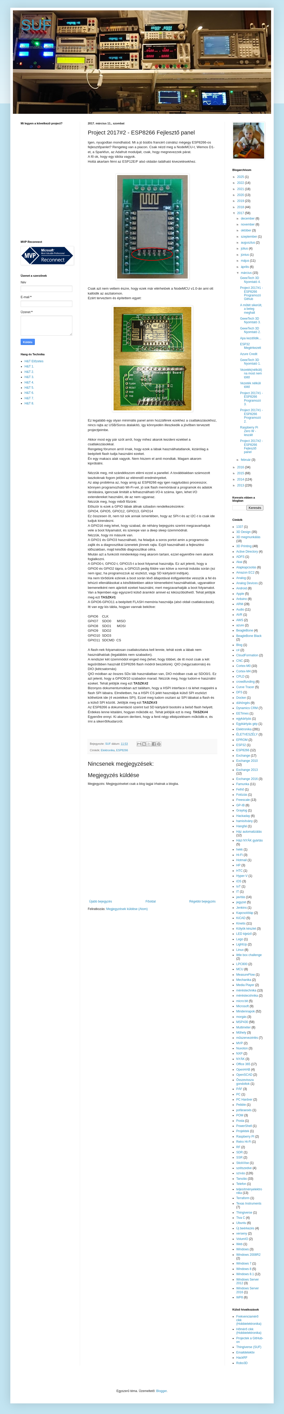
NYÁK (240, 1059)
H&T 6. (29, 393)
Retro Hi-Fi (243, 1142)
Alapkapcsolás (246, 567)
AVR (239, 614)
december (248, 218)
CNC (239, 661)
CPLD (240, 676)
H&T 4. (29, 382)
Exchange (243, 755)
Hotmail (241, 860)
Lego (239, 939)
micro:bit (242, 1001)
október (246, 230)
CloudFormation (247, 655)
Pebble (241, 1105)
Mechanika (243, 980)
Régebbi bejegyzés (202, 901)
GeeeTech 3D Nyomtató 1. (250, 361)
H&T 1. (29, 366)
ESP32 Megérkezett (250, 346)
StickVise (242, 1163)
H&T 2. (29, 372)
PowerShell (244, 1126)
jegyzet (241, 902)
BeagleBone (244, 630)
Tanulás (241, 1178)
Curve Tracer (245, 687)
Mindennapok (245, 1011)
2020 (241, 195)
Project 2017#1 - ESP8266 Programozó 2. (251, 415)
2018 (241, 207)
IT (237, 891)
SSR (239, 1157)
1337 (239, 527)
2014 (241, 479)
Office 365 (243, 1064)
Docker (241, 698)
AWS (239, 620)
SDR (239, 1152)
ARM (239, 604)
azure (240, 625)
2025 (241, 177)
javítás (240, 897)
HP (238, 865)
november (248, 224)
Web (239, 1244)
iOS (238, 881)
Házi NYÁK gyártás (249, 840)
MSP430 (242, 1022)
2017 (241, 213)
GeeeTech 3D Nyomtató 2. (250, 330)
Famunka (242, 784)
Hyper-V (242, 876)
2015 (241, 473)
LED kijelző (244, 934)
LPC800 (241, 964)
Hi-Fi (239, 855)
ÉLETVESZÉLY (247, 734)
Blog (239, 645)
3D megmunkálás (248, 537)
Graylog (241, 810)
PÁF (239, 1089)
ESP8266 (122, 750)
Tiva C (240, 1218)
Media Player (245, 985)
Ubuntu (241, 1223)
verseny (241, 1233)
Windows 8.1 (245, 1274)
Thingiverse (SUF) (248, 1347)
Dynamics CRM (247, 708)
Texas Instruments (248, 1203)
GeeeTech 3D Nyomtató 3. (250, 320)
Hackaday (243, 816)
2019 (241, 201)
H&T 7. (29, 398)
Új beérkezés (245, 1228)
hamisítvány (244, 821)
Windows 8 (243, 1269)
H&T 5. (29, 387)
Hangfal (241, 826)
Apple (240, 594)
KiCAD (241, 918)
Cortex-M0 (243, 666)
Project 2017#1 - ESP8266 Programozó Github (251, 293)
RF (238, 1147)
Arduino (241, 599)
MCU (239, 969)
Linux (240, 950)
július (245, 248)
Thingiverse (244, 1212)
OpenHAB (243, 1069)
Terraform (242, 1198)
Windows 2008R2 (248, 1255)
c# (238, 650)
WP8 (239, 1297)
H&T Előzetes (34, 361)
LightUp (241, 944)
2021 (241, 189)
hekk (239, 849)
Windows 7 (243, 1263)
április (245, 267)
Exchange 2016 (247, 779)
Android (241, 588)
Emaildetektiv (245, 1352)
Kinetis (241, 923)
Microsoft (242, 1006)
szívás (240, 1173)
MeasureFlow (245, 974)
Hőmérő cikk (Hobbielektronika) (248, 1331)
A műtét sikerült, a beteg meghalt (251, 308)
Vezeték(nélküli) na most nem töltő (251, 373)
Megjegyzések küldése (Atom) (127, 909)
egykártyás (243, 718)
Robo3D (242, 1363)
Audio (240, 609)
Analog (241, 578)
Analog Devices (247, 583)
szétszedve (244, 1168)
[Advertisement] (41, 491)
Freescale (243, 800)
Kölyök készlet (246, 928)
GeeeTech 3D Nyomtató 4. (250, 279)
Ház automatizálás (249, 831)
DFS (239, 692)
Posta (240, 1121)
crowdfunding (245, 681)
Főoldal (151, 901)
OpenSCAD (244, 1075)
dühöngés (243, 703)
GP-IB (240, 805)
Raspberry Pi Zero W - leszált (249, 431)
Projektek (242, 1131)
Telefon (241, 1184)
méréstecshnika (247, 995)
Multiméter (243, 1027)
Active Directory (247, 551)
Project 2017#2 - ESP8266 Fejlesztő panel (251, 446)
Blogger (161, 1391)
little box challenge (249, 955)
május (245, 260)
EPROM (242, 740)
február (246, 460)
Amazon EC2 (245, 572)
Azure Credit (248, 354)
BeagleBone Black (249, 636)
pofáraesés (243, 1110)
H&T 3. (29, 377)
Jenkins (241, 907)
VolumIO (242, 1239)
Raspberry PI (245, 1136)
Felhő (240, 789)
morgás (241, 1017)
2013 (241, 485)
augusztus (248, 242)
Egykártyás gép (247, 724)
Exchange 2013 (247, 770)
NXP (239, 1053)
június (245, 255)
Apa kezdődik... (250, 338)
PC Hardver (244, 1099)
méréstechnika (246, 990)
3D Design (243, 532)
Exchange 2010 (247, 761)
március (247, 273)
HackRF (241, 1357)
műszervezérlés (247, 1038)
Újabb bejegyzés (100, 901)
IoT (238, 886)
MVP (239, 1043)
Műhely (241, 1032)
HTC (239, 871)
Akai (239, 562)
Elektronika (108, 750)
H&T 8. (29, 403)
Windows (242, 1249)
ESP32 (241, 745)
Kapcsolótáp (244, 913)
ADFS (240, 557)
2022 (241, 183)
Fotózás (241, 794)
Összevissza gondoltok (245, 1081)
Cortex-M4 (243, 671)
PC (238, 1094)
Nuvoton (242, 1048)
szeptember (249, 236)
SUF (36, 25)
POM (239, 1115)
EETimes (242, 713)
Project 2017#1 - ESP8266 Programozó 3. (251, 398)
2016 (241, 467)
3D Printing (243, 546)
